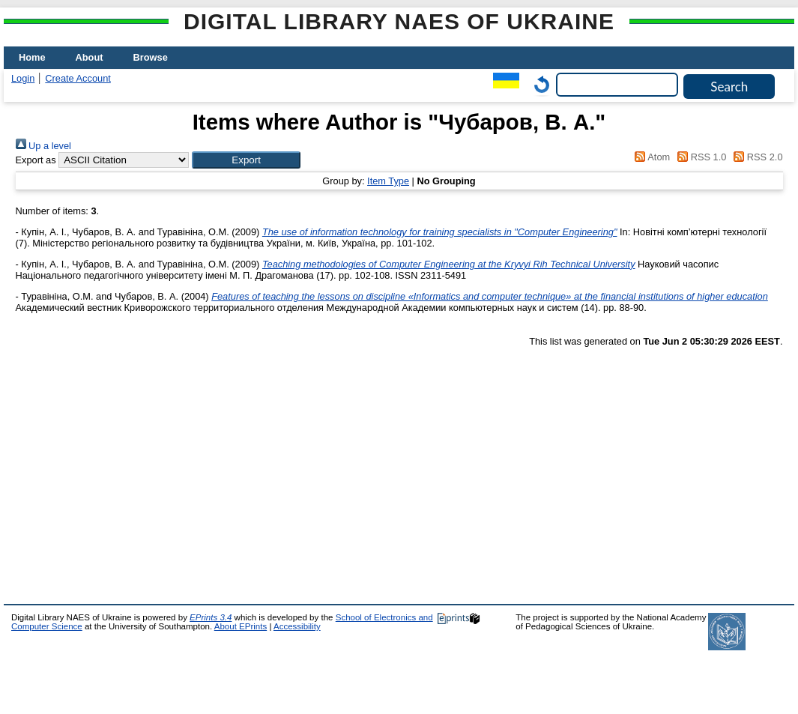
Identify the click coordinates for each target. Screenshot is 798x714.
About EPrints (240, 626)
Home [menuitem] (32, 57)
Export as (36, 160)
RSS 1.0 (700, 157)
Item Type (388, 181)
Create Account (78, 78)
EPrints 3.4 (211, 617)
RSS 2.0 (756, 157)
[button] (246, 160)
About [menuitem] (89, 57)
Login (22, 78)
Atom (650, 157)
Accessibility (297, 626)
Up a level (43, 145)
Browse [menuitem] (150, 57)
